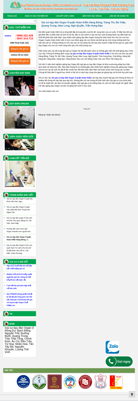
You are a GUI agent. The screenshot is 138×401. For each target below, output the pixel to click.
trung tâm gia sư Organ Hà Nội (71, 51)
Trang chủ (12, 16)
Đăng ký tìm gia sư (19, 49)
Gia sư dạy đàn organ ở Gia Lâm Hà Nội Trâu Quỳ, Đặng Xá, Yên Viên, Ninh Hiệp (19, 220)
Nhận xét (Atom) (53, 115)
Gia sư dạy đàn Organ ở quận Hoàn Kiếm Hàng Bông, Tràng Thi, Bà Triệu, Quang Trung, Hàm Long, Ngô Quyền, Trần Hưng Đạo (83, 24)
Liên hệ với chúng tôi (119, 16)
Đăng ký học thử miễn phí (36, 16)
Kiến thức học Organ (91, 16)
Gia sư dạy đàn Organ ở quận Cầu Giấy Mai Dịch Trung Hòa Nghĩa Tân (18, 209)
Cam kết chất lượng (65, 16)
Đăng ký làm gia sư (20, 61)
